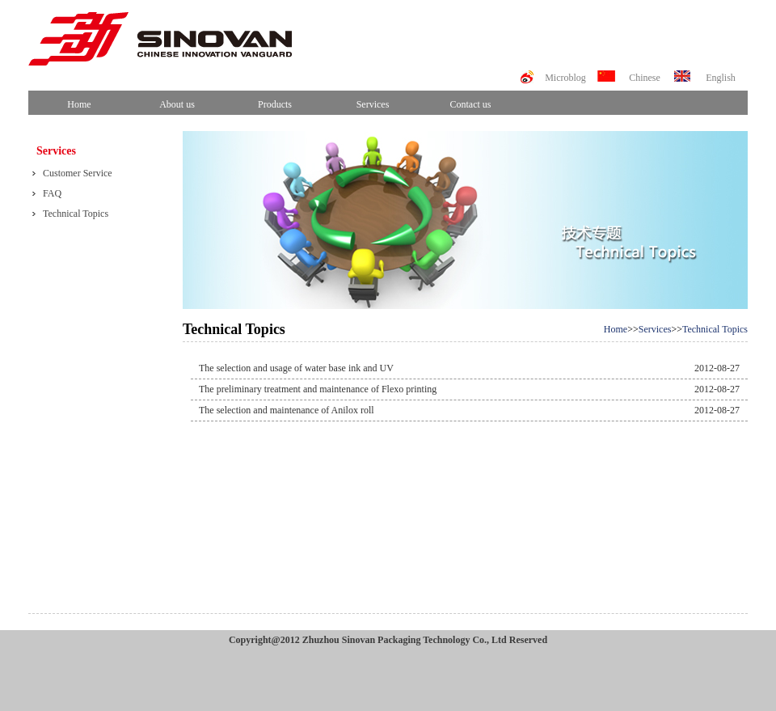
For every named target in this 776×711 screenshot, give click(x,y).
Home (79, 104)
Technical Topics (715, 329)
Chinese (644, 77)
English (721, 77)
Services (373, 104)
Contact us (470, 104)
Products (275, 104)
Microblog (565, 77)
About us (177, 104)
